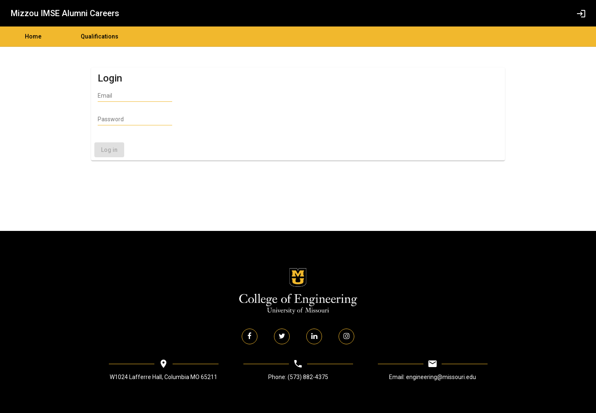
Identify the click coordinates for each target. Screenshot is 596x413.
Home (33, 36)
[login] (581, 13)
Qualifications (99, 36)
